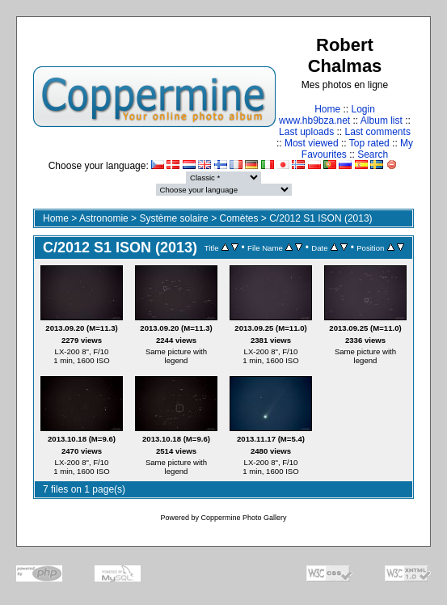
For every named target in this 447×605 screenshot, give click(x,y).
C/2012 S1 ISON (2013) (320, 218)
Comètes (238, 218)
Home (327, 109)
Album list (382, 120)
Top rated (369, 143)
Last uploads (306, 132)
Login (362, 109)
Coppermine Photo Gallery (243, 518)
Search (372, 154)
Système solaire (173, 218)
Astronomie (104, 218)
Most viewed (312, 143)
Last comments (378, 132)
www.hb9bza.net (314, 120)
